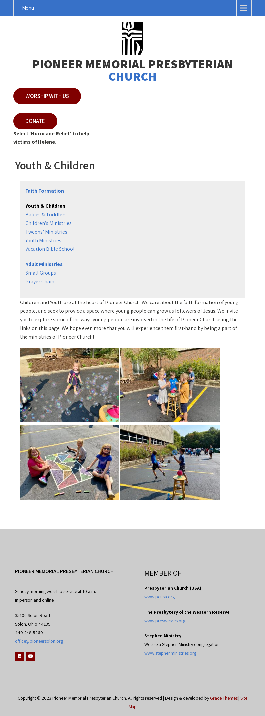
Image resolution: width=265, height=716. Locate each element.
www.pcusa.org (159, 597)
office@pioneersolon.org (39, 641)
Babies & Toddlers (46, 214)
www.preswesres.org (164, 621)
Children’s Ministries (49, 223)
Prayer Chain (40, 281)
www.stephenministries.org (170, 653)
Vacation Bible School (50, 249)
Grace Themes (224, 698)
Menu (28, 7)
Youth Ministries (43, 240)
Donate (35, 121)
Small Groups (41, 272)
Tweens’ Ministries (46, 231)
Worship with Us (47, 96)
